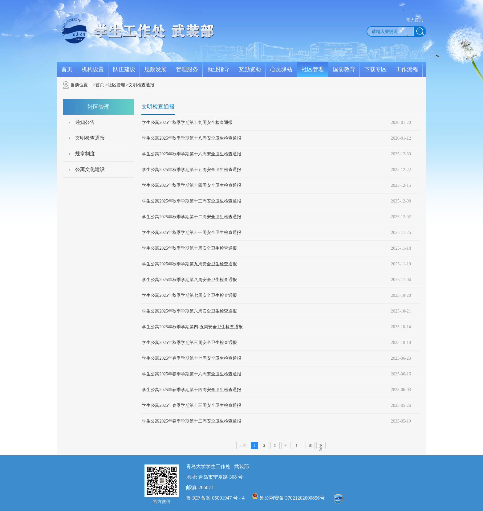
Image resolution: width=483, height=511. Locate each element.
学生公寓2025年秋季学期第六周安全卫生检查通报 (189, 311)
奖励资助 (250, 69)
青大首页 (414, 20)
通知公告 (85, 122)
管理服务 (187, 69)
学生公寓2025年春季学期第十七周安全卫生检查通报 (191, 358)
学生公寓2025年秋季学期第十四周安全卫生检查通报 (191, 185)
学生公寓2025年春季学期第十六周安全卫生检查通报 (191, 374)
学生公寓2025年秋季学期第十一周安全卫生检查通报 (191, 232)
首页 (66, 69)
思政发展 (155, 69)
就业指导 (218, 69)
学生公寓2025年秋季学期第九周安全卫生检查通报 (189, 264)
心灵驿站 (281, 69)
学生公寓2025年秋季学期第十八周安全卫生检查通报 (191, 138)
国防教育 (344, 69)
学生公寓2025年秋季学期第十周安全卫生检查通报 (189, 248)
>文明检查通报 (140, 85)
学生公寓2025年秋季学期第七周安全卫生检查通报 (189, 295)
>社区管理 (115, 85)
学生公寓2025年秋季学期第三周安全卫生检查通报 (189, 342)
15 (310, 445)
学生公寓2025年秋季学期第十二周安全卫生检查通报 (191, 217)
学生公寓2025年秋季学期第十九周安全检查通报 (187, 122)
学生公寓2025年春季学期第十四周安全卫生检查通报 (191, 389)
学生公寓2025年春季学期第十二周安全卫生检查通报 (191, 421)
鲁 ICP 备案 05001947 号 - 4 (215, 498)
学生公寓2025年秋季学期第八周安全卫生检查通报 (189, 279)
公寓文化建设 (90, 169)
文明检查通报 (90, 138)
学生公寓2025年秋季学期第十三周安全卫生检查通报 (191, 201)
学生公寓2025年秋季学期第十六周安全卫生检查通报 (191, 154)
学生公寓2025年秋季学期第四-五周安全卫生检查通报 (192, 327)
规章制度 (85, 153)
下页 (321, 446)
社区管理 (313, 69)
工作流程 (407, 69)
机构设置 (93, 69)
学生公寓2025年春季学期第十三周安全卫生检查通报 (191, 405)
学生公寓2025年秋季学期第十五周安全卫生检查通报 (191, 169)
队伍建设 (124, 69)
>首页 (98, 85)
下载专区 (375, 69)
